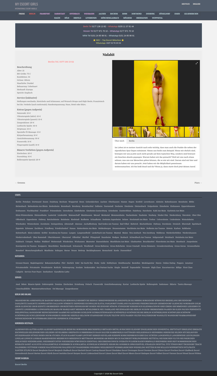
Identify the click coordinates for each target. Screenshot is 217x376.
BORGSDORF (148, 300)
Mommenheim (118, 215)
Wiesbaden (21, 224)
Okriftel (85, 237)
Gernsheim (68, 211)
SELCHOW (85, 315)
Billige (179, 267)
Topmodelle (135, 267)
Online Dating (169, 263)
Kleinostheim (41, 215)
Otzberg (42, 219)
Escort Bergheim (40, 350)
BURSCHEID (125, 329)
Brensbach (66, 206)
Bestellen (136, 263)
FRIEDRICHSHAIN (148, 303)
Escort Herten (34, 353)
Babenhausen (171, 202)
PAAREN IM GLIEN (172, 309)
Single (117, 267)
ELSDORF (135, 329)
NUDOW (145, 309)
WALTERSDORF (149, 315)
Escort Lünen (105, 353)
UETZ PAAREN (126, 315)
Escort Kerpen (73, 353)
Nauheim (143, 215)
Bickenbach (21, 206)
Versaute (146, 267)
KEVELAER (106, 335)
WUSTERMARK (40, 318)
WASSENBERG (83, 347)
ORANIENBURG (22, 300)
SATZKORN (75, 312)
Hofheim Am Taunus (155, 228)
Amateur (189, 263)
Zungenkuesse (71, 289)
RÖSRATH (19, 344)
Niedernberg (175, 215)
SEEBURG (65, 315)
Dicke (96, 263)
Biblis (191, 202)
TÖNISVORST (177, 344)
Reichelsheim (53, 219)
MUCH (117, 338)
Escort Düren (158, 350)
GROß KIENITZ (39, 306)
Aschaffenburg (90, 224)
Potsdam (26, 202)
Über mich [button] (119, 141)
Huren (158, 263)
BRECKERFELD (95, 329)
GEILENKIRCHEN (36, 332)
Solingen (59, 250)
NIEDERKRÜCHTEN (52, 341)
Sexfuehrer (48, 272)
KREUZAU (144, 335)
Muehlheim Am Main (119, 242)
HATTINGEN (130, 332)
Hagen (131, 202)
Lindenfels (62, 215)
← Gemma (20, 183)
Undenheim (175, 219)
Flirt (63, 263)
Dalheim (99, 206)
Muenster (90, 242)
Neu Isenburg (149, 233)
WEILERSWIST (107, 347)
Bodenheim (54, 206)
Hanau (72, 228)
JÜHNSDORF (124, 306)
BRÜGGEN (107, 329)
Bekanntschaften (52, 263)
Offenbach (20, 219)
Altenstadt (68, 224)
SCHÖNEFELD (119, 312)
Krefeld (139, 202)
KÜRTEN (153, 335)
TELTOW (115, 315)
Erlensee (29, 228)
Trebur (152, 219)
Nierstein (186, 215)
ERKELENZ (187, 329)
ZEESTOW (52, 318)
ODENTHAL (92, 341)
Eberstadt (186, 224)
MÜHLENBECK (92, 309)
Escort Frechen (171, 350)
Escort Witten (195, 353)
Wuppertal (73, 202)
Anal (18, 284)
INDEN (41, 335)
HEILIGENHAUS (143, 332)
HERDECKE (168, 332)
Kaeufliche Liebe (61, 272)
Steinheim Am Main (184, 237)
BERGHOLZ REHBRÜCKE (77, 300)
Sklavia (173, 284)
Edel (77, 263)
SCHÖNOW (185, 312)
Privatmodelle (22, 267)
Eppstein (20, 228)
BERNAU (94, 300)
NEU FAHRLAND (107, 309)
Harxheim (147, 211)
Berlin (18, 202)
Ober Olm (196, 215)
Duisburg (54, 202)
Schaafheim (95, 219)
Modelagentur (148, 263)
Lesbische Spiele (137, 284)
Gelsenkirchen (92, 202)
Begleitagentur (36, 263)
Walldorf (46, 242)
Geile (103, 263)
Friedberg (49, 228)
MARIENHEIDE (49, 338)
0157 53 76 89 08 (113, 43)
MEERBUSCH (63, 338)
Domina (58, 284)
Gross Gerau (180, 246)
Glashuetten (136, 242)
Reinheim (65, 219)
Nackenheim (131, 215)
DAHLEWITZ (21, 303)
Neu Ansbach (135, 233)
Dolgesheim (152, 206)
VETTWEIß (32, 347)
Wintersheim (33, 224)
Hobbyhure (112, 263)
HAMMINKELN (117, 332)
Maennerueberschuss (41, 289)
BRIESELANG (172, 300)
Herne (67, 250)
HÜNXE (34, 335)
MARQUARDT (69, 309)
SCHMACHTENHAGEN (102, 312)
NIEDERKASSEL (35, 341)
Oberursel (66, 237)
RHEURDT (172, 341)
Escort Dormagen (129, 350)
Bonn (81, 202)
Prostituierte (46, 267)
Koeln (116, 250)
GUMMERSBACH (87, 332)
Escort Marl (117, 353)
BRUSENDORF (185, 300)
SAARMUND (64, 312)
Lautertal (52, 215)
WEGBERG (95, 347)
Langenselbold (83, 233)
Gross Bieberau (102, 246)
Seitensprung (68, 267)
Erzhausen (21, 211)
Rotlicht (57, 267)
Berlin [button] (132, 141)
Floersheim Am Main (165, 242)
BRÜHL (115, 329)
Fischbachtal (32, 211)
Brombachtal (87, 206)
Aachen (103, 202)
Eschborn (39, 228)
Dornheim (166, 224)
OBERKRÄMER (157, 309)
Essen (45, 202)
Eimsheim (164, 206)
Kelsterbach (21, 233)
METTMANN (87, 338)
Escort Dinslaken (113, 350)
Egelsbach (196, 224)
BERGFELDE (60, 300)
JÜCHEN (56, 335)
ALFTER (33, 329)
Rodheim (85, 219)
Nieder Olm (163, 215)
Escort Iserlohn (60, 353)
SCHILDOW (86, 312)
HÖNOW (113, 306)
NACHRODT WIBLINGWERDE (134, 338)
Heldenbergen (104, 228)
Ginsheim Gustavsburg (96, 211)
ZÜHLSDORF (75, 318)
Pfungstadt (95, 237)
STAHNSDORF (96, 315)
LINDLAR (19, 338)
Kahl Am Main (159, 211)
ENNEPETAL (164, 329)
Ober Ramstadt (39, 237)
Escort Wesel (182, 353)
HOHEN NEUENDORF (99, 306)
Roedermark (65, 246)
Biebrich (134, 224)
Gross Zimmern (148, 246)
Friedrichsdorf (61, 228)
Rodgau (115, 237)
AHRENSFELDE (37, 300)
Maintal (117, 233)
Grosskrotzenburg (165, 246)
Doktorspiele (47, 284)
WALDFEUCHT (69, 347)
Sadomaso (163, 284)
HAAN (98, 332)
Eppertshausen (188, 206)
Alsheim (159, 202)
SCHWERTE (102, 344)
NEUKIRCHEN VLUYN (169, 338)
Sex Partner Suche (105, 267)
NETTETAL (154, 338)
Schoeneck (78, 246)
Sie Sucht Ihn (87, 263)
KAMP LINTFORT (84, 335)
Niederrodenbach (24, 237)
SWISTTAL (160, 344)
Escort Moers (129, 353)
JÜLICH (64, 335)
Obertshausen (54, 237)
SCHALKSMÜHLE (50, 344)
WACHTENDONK (54, 347)
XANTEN (19, 350)
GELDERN (50, 332)
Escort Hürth (46, 353)
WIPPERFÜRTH (176, 347)
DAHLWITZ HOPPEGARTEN (40, 303)
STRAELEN (150, 344)
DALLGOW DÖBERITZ (63, 303)
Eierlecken (68, 284)
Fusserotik (98, 284)
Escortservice (168, 267)
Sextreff (124, 267)
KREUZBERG (166, 306)
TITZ (168, 344)
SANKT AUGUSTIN (33, 344)
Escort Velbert (156, 353)
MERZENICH (75, 338)
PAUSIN (185, 309)
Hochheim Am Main (136, 228)
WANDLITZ (162, 315)
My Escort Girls (26, 3)
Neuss (74, 250)
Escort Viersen (169, 353)
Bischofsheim (146, 224)
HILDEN (178, 332)
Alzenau (78, 224)
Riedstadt (75, 219)
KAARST (72, 335)
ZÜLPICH (28, 350)
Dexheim (119, 206)
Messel (97, 215)
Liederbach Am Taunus (102, 233)
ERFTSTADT (175, 329)
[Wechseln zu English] (196, 4)
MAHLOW (57, 309)
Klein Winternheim (24, 215)
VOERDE (42, 347)
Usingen (29, 242)
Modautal (105, 215)
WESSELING (139, 347)
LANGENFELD (164, 335)
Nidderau (160, 233)
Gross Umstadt (133, 246)
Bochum (63, 202)
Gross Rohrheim (117, 246)
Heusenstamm (119, 228)
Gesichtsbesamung (113, 284)
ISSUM (48, 335)
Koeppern (42, 246)
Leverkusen (149, 202)
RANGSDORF (35, 312)
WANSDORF (173, 315)
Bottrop (81, 250)
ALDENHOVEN (22, 329)
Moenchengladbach (34, 250)
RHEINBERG (161, 341)
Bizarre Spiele (34, 284)
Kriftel (44, 233)
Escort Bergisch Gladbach (59, 350)
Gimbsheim (79, 211)
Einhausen (175, 206)
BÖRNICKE (160, 300)
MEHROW (80, 309)
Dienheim (128, 206)
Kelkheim (186, 228)
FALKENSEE (134, 303)
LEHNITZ (19, 309)
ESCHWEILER (21, 332)
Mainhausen (86, 215)
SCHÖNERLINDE (159, 312)
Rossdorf (20, 250)
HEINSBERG (157, 332)
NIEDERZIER (68, 341)
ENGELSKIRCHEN (149, 329)
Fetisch (88, 284)
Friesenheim (56, 211)
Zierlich (70, 263)
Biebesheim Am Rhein (38, 206)
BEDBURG (71, 329)
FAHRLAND (122, 303)
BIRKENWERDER (106, 300)
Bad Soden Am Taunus (108, 224)
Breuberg (76, 206)
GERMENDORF (165, 303)
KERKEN (96, 335)
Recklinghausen (93, 250)
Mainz (125, 233)
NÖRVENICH (80, 341)
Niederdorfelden (173, 233)
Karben (177, 228)
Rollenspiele (152, 284)
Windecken (68, 242)
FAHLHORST (111, 303)
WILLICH (164, 347)
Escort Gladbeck (186, 350)
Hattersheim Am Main (87, 228)
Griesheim (113, 211)
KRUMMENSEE (180, 306)
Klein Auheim (34, 233)
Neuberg (152, 215)
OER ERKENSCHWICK (108, 341)
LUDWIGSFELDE (45, 309)
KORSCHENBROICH (130, 335)
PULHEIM (132, 341)
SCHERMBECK (65, 344)
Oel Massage (58, 289)
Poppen (180, 263)
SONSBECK (124, 344)
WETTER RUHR (153, 347)
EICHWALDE (91, 303)
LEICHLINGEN (193, 335)
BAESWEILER (59, 329)
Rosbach (124, 237)
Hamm (124, 202)
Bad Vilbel (124, 224)
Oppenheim (31, 219)
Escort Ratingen (142, 353)
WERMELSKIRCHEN (123, 347)
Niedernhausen (189, 233)
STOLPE (107, 315)
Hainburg (137, 211)
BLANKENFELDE (123, 300)
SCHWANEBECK (53, 315)
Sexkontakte (89, 267)
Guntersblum (125, 211)
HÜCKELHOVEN (190, 332)
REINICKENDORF (50, 312)
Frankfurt (44, 211)
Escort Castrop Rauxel (95, 350)
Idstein (169, 228)
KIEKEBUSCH (136, 306)
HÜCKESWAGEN (22, 335)
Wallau (37, 242)
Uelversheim (162, 219)
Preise (22, 14)
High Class (156, 267)
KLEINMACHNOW (151, 306)
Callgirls (19, 272)
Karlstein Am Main (175, 211)
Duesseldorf (126, 250)
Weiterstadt (56, 242)
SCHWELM (92, 344)
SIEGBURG (114, 344)
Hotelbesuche (124, 263)
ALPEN (40, 329)
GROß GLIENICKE (23, 306)
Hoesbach (180, 242)
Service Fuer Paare (33, 272)
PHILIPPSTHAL (22, 312)
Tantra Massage (185, 284)
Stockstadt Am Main (139, 219)
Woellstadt (88, 246)
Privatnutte (35, 267)
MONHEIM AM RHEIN (104, 338)
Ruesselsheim (102, 242)
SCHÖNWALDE (22, 315)
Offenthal (76, 237)
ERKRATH (197, 329)
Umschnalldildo (23, 289)
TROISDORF (188, 344)
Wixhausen (79, 242)
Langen (72, 233)
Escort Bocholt (78, 350)
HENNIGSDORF (81, 306)
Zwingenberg (57, 224)
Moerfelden (53, 246)
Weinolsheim (188, 219)
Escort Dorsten (144, 350)
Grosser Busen (22, 263)
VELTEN (138, 315)
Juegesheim (192, 242)
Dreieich (176, 224)
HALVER (105, 332)
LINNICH (28, 338)
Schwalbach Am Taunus (140, 237)
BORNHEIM (81, 329)
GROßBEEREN (52, 306)
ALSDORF (48, 329)
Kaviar (126, 284)
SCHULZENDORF (37, 315)
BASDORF (49, 300)
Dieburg (157, 224)
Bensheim (183, 202)
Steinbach (169, 237)
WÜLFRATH (189, 347)
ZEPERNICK (62, 318)
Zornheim (44, 224)
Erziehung (79, 284)
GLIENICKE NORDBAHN (183, 303)
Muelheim (48, 250)
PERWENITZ (195, 309)
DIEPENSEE (79, 303)
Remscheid (107, 250)
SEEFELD (75, 315)
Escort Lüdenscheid (90, 353)
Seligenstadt (158, 237)
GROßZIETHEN (67, 306)
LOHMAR (37, 338)
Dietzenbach (140, 206)
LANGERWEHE (179, 335)
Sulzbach (20, 242)
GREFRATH (73, 332)
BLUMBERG (136, 300)
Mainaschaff (74, 215)
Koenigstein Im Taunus (26, 246)
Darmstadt (108, 206)
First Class (188, 267)
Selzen (125, 219)
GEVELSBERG (61, 332)
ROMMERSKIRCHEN (186, 341)
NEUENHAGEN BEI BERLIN (128, 309)
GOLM (198, 303)
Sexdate (79, 267)
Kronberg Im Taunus (58, 233)
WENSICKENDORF (23, 318)
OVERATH (123, 341)
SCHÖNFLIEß (174, 312)
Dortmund (36, 202)
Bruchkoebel (148, 242)
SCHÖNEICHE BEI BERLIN (139, 312)
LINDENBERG (30, 309)
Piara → (198, 183)
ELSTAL (101, 303)
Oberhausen (113, 202)
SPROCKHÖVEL (137, 344)
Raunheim (106, 237)
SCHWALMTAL (79, 344)
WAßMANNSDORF (187, 315)
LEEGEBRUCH (194, 306)
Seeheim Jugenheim (111, 219)
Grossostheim (193, 246)
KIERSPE (116, 335)
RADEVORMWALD (146, 341)
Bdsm (23, 284)
